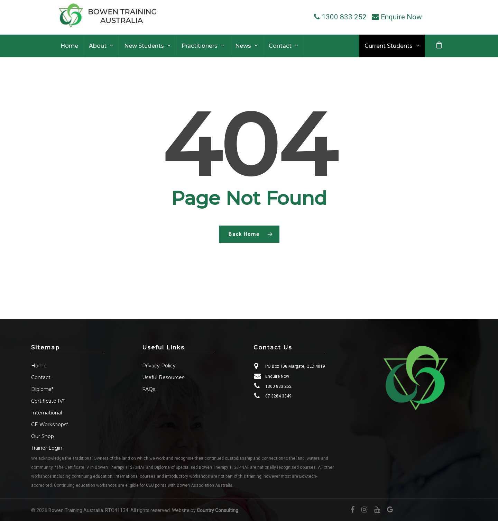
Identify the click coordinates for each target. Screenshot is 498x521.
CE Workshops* (49, 424)
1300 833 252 (278, 386)
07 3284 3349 (278, 396)
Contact (40, 377)
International (46, 413)
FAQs (148, 389)
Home (39, 366)
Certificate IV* (48, 401)
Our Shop (42, 436)
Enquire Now (277, 376)
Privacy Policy (159, 366)
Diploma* (42, 389)
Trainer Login (46, 448)
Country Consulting (217, 510)
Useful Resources (163, 377)
